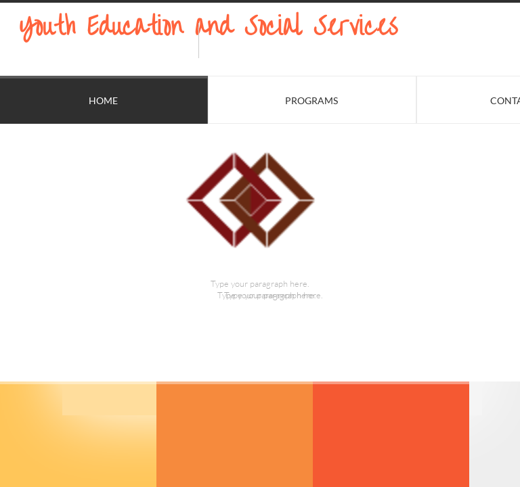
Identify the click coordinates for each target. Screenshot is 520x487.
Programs (311, 100)
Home (103, 100)
